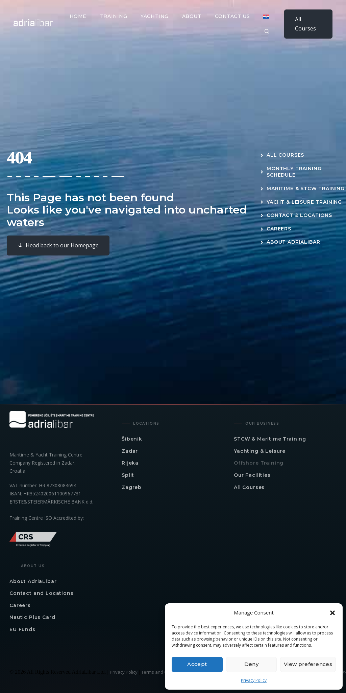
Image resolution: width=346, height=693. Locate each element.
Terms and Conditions (163, 672)
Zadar (130, 451)
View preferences (308, 664)
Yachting (154, 16)
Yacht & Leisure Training (304, 202)
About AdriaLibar (293, 242)
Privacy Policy (254, 680)
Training (113, 16)
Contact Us (232, 16)
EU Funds (22, 629)
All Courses (305, 24)
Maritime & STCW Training (306, 188)
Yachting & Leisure (260, 451)
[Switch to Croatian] (266, 17)
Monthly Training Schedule (294, 171)
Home (78, 16)
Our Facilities (252, 475)
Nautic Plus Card (32, 617)
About (191, 16)
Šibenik (132, 439)
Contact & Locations (299, 215)
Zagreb (132, 487)
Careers (279, 229)
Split (128, 475)
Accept (197, 664)
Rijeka (130, 463)
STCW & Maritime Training (270, 439)
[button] (332, 612)
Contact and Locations (41, 593)
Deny (251, 664)
